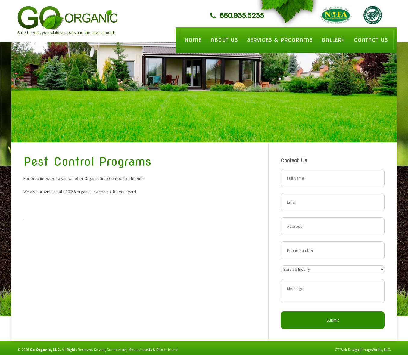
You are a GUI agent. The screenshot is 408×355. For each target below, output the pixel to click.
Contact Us (371, 40)
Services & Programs (280, 40)
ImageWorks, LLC (376, 349)
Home (193, 40)
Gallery (333, 40)
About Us (224, 40)
